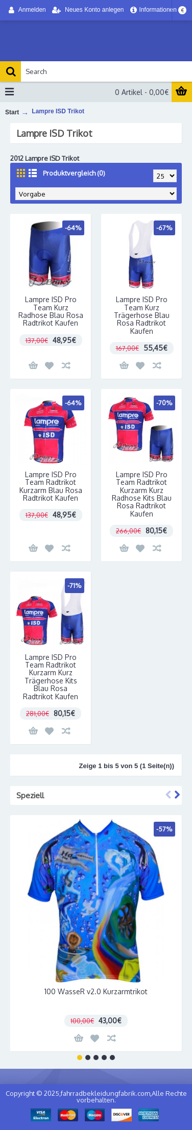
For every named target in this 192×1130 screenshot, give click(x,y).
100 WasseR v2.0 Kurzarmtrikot (96, 991)
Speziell (30, 795)
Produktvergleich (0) (74, 173)
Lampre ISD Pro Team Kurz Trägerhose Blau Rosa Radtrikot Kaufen (142, 315)
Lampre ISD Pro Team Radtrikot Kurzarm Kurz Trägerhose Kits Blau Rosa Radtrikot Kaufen (50, 677)
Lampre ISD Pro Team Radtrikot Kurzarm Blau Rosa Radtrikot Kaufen (50, 486)
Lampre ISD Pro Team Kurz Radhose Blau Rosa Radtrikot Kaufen (50, 311)
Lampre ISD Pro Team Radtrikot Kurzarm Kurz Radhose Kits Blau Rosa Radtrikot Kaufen (142, 494)
